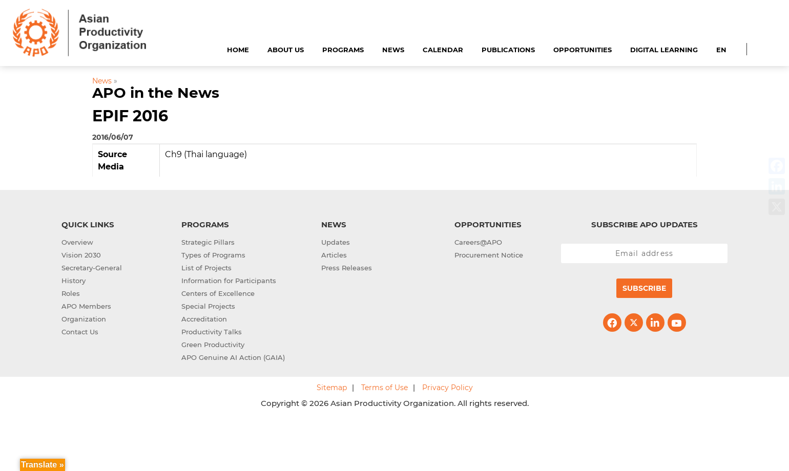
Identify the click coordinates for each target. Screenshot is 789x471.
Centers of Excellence (218, 293)
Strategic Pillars (208, 242)
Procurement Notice (488, 255)
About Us (285, 50)
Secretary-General (91, 268)
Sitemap (332, 387)
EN (721, 50)
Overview (77, 242)
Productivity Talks (211, 332)
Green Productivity (212, 344)
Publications (508, 50)
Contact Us (79, 332)
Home (238, 50)
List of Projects (206, 268)
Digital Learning (664, 50)
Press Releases (346, 268)
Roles (70, 293)
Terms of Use (384, 387)
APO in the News (155, 92)
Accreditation (204, 319)
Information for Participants (228, 280)
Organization (83, 319)
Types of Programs (213, 255)
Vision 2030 (81, 255)
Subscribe (644, 288)
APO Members (86, 306)
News (393, 50)
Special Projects (208, 306)
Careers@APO (478, 242)
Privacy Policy (447, 387)
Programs (343, 50)
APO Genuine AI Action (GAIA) (233, 357)
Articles (334, 255)
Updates (335, 242)
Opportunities (582, 50)
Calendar (443, 50)
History (73, 280)
